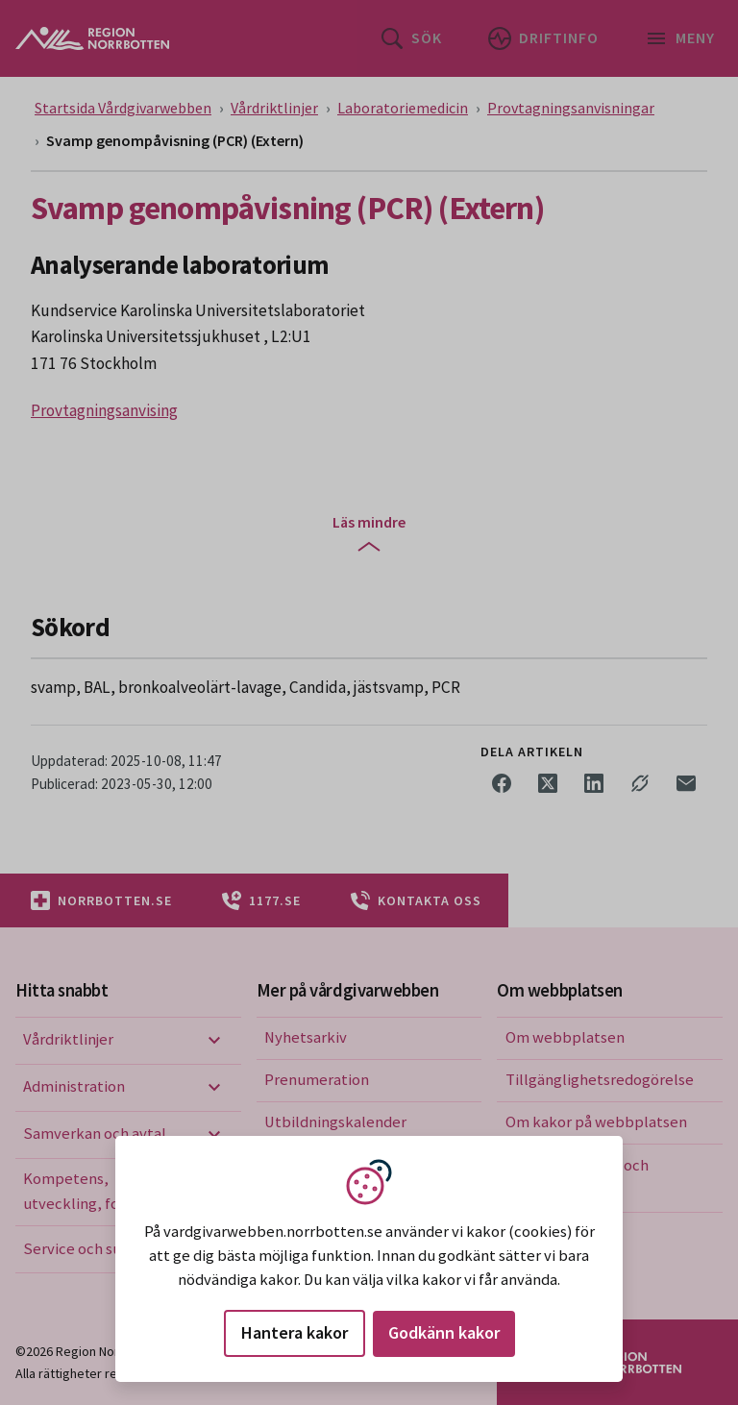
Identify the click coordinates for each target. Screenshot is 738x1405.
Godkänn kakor (444, 1332)
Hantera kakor (294, 1332)
